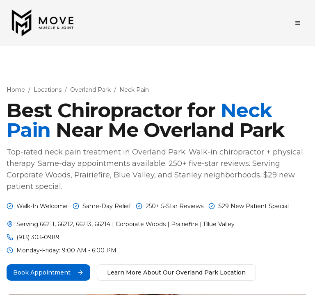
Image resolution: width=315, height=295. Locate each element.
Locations (48, 89)
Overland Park (90, 89)
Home (16, 89)
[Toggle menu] (297, 23)
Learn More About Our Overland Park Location (176, 272)
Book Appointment (48, 272)
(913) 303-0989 (37, 237)
